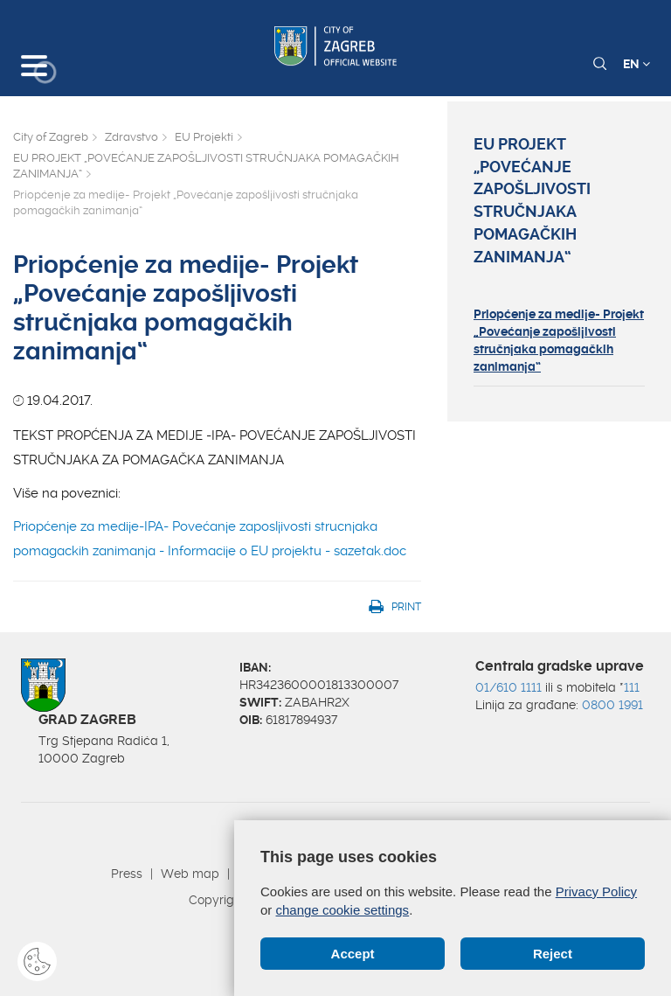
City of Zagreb (50, 136)
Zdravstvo (131, 136)
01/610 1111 (508, 687)
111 (632, 687)
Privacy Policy (596, 891)
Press (126, 874)
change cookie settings (343, 909)
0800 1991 (612, 705)
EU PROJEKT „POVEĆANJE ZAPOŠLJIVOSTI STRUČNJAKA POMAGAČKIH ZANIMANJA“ (206, 166)
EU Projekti (204, 136)
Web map (190, 874)
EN (636, 64)
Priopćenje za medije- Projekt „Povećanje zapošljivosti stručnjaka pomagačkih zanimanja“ (559, 340)
